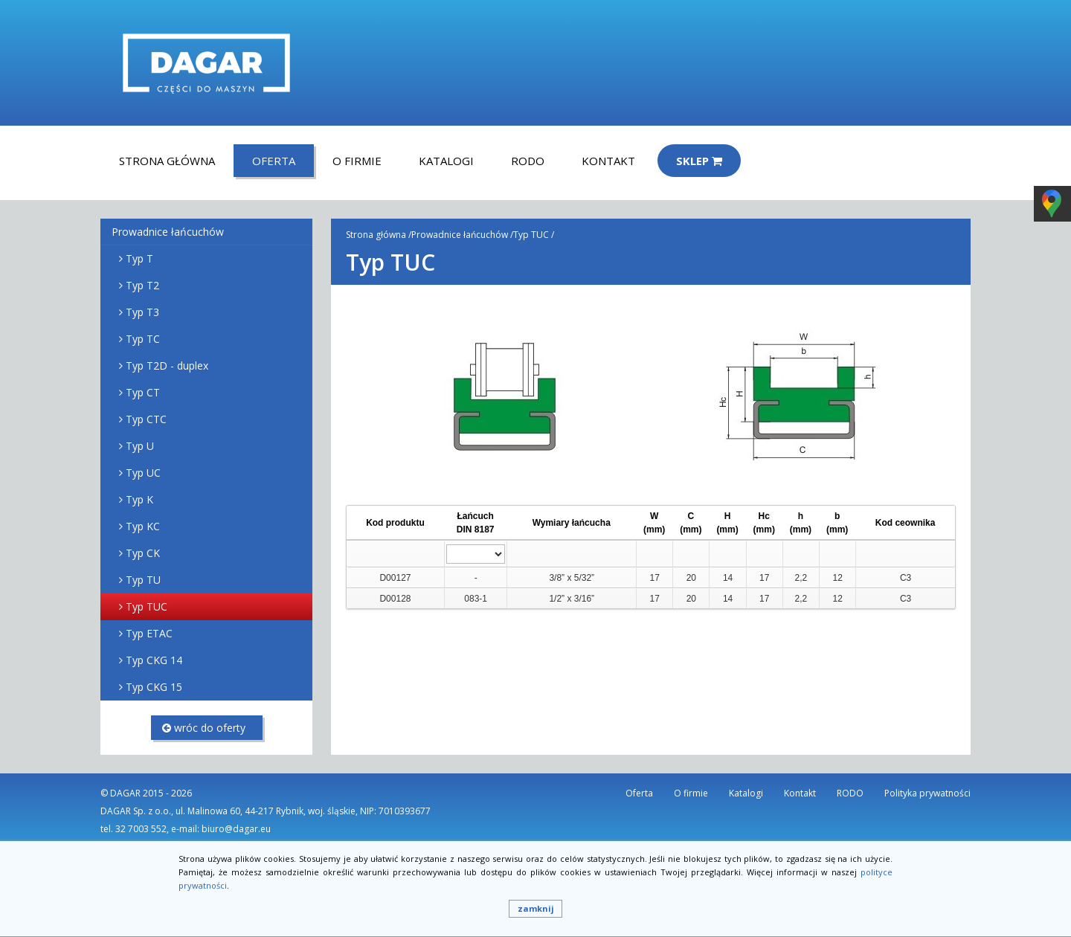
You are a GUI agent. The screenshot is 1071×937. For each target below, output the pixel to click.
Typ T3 (142, 312)
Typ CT (143, 392)
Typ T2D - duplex (167, 365)
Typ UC (143, 473)
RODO (527, 160)
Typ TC (143, 339)
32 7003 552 (141, 828)
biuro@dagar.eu (236, 828)
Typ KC (143, 526)
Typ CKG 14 (154, 660)
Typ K (139, 499)
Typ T (139, 258)
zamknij (536, 908)
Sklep (699, 160)
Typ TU (143, 580)
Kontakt (608, 160)
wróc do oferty (203, 728)
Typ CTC (146, 419)
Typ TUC (146, 606)
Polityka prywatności (927, 793)
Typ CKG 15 (154, 687)
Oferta (273, 160)
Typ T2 (142, 285)
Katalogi (446, 160)
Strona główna (167, 160)
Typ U (140, 446)
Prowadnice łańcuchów (168, 232)
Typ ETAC (149, 633)
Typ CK (143, 553)
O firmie (357, 160)
